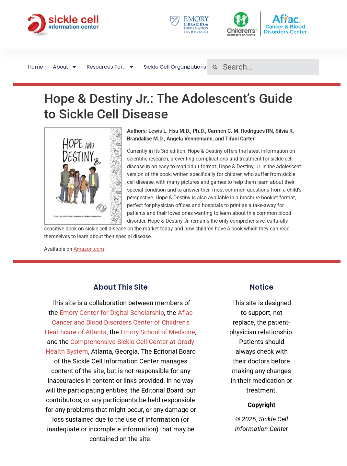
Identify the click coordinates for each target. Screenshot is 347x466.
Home (35, 67)
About (65, 67)
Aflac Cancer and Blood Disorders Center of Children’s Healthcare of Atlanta (118, 322)
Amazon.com (89, 249)
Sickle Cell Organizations (175, 67)
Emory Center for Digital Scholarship (112, 312)
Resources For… (110, 67)
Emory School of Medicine (158, 332)
